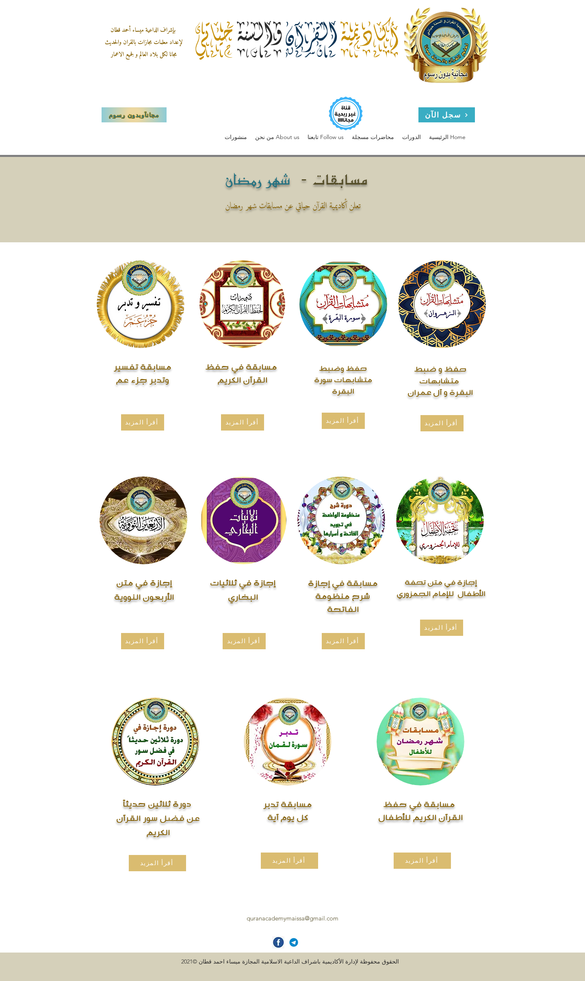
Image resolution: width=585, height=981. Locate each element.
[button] (277, 137)
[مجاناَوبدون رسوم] (134, 114)
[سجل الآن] (446, 114)
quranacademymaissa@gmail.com (292, 918)
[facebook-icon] (278, 942)
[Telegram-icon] (294, 942)
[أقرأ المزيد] (142, 641)
